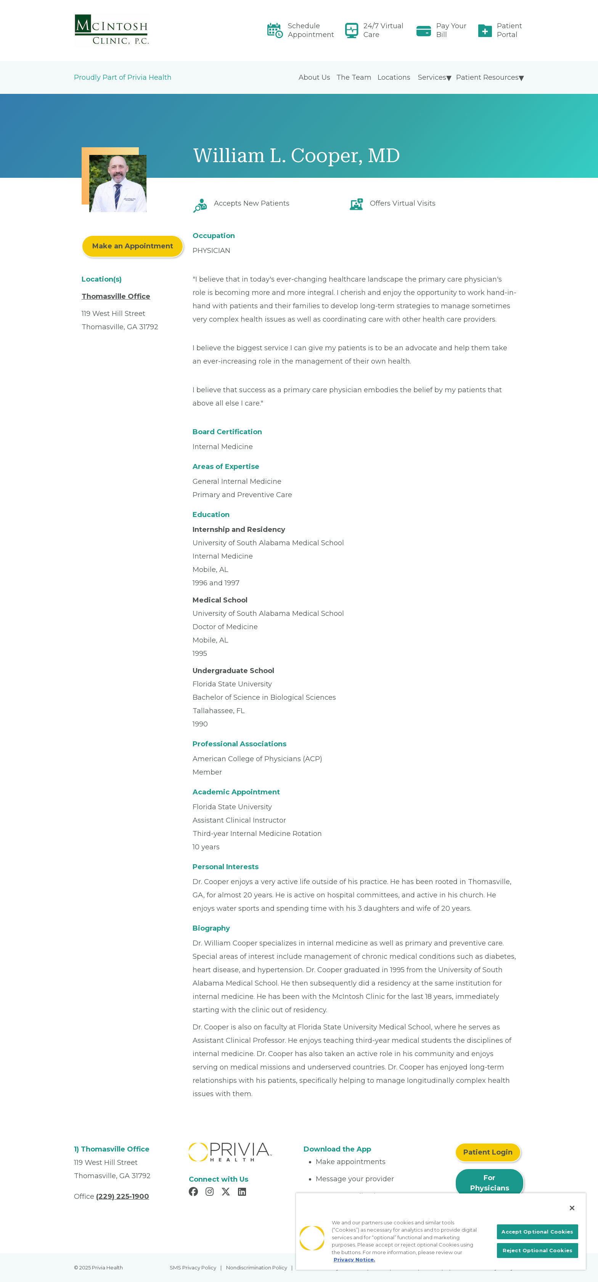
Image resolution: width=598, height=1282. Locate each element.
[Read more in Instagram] (211, 1193)
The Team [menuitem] (353, 77)
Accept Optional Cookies (537, 1232)
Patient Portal (509, 30)
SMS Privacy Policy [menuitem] (193, 1267)
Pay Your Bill (451, 30)
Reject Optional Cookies (537, 1250)
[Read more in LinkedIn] (243, 1193)
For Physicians (489, 1183)
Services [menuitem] (432, 77)
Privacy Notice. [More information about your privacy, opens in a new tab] (354, 1259)
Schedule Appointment (311, 30)
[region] (441, 1231)
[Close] (572, 1208)
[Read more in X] (227, 1193)
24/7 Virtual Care (383, 30)
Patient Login (488, 1152)
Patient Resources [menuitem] (487, 77)
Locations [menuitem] (394, 77)
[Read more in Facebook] (194, 1193)
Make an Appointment (132, 246)
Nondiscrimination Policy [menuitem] (256, 1267)
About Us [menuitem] (314, 77)
